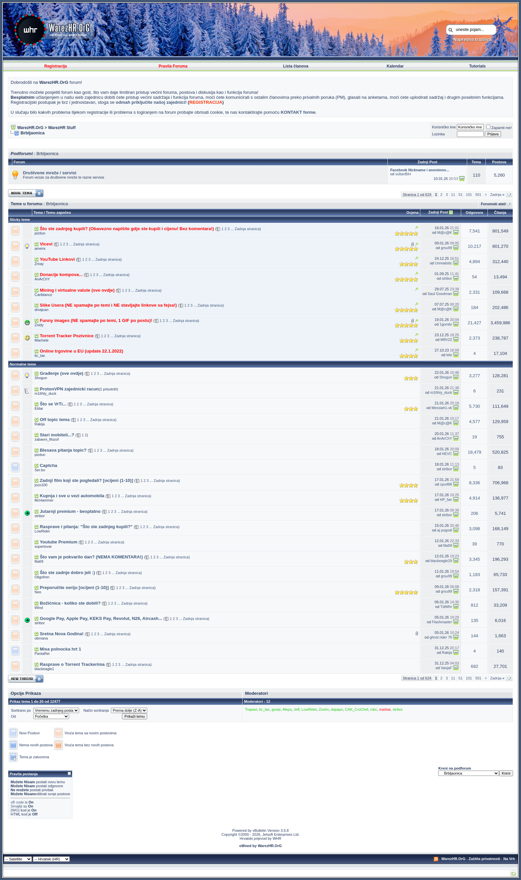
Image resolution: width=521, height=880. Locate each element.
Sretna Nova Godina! (62, 633)
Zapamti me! (499, 128)
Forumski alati (493, 204)
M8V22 (446, 340)
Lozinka (438, 134)
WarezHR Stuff (62, 127)
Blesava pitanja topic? (63, 450)
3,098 (474, 528)
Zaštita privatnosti (484, 859)
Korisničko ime (444, 127)
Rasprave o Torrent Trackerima (72, 664)
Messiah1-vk (442, 408)
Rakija (40, 424)
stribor (447, 278)
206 (474, 513)
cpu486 (446, 484)
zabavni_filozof (47, 439)
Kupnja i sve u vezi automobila (72, 495)
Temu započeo (58, 213)
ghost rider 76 (441, 637)
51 (461, 195)
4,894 (474, 261)
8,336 (474, 482)
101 (469, 195)
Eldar (39, 408)
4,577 (474, 421)
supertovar (43, 546)
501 (478, 195)
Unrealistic (443, 263)
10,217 (474, 246)
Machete (42, 340)
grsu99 (446, 248)
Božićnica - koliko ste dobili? (70, 603)
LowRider (42, 531)
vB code (17, 802)
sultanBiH (403, 174)
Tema (38, 213)
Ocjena (412, 213)
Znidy (39, 325)
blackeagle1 (44, 669)
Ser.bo (40, 470)
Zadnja (497, 195)
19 (474, 436)
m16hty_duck (45, 393)
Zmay (39, 264)
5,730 (474, 406)
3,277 (474, 375)
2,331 (474, 292)
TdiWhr (446, 607)
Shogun (41, 378)
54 (474, 276)
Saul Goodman (440, 294)
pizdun (40, 233)
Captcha (48, 465)
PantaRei (42, 654)
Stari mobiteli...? (57, 434)
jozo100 (41, 485)
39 (474, 543)
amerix (40, 248)
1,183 (474, 574)
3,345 (474, 559)
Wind (39, 608)
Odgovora (474, 213)
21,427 (474, 322)
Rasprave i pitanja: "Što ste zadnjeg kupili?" (86, 526)
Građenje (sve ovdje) (61, 373)
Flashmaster (442, 622)
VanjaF (446, 668)
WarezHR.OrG (30, 127)
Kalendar (395, 66)
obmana (41, 638)
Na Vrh (509, 859)
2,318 (474, 589)
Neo (38, 592)
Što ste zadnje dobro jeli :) (67, 572)
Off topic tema (55, 419)
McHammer (44, 500)
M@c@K (444, 232)
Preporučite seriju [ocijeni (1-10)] (74, 587)
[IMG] (15, 810)
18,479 (474, 452)
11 (453, 195)
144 (474, 635)
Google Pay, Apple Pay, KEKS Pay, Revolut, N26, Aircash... (101, 618)
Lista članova (295, 66)
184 (474, 307)
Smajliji (16, 806)
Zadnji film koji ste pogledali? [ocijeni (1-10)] (86, 480)
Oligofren (42, 577)
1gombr (446, 324)
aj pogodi (444, 530)
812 (474, 605)
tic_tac (40, 356)
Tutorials (477, 66)
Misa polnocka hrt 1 (60, 649)
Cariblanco (43, 295)
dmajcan (42, 310)
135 (474, 620)
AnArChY (42, 279)
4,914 (474, 498)
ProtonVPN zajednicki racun (69, 388)
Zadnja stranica (247, 229)
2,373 (474, 338)
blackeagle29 (441, 561)
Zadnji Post (438, 212)
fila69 (447, 545)
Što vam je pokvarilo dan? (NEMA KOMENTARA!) (91, 556)
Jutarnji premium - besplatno (70, 511)
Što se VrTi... (53, 403)
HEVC (447, 454)
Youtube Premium (58, 541)
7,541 (474, 230)
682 (474, 666)
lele (449, 355)
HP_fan (446, 500)
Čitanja (500, 213)
